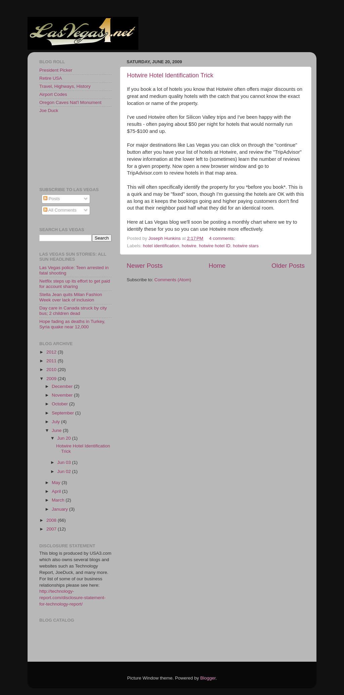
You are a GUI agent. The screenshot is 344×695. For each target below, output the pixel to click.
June (57, 430)
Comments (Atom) (173, 279)
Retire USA (50, 78)
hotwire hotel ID (214, 245)
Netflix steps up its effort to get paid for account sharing (74, 284)
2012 (52, 352)
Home (217, 265)
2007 (52, 529)
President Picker (55, 70)
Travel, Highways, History (65, 86)
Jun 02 (64, 471)
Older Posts (288, 265)
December (63, 386)
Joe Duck (48, 110)
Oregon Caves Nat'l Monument (70, 102)
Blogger (208, 678)
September (63, 412)
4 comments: (222, 238)
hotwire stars (246, 245)
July (56, 421)
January (60, 509)
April (57, 491)
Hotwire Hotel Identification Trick (170, 75)
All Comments (60, 210)
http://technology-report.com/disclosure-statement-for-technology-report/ (72, 598)
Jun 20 (64, 438)
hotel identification (161, 245)
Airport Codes (53, 94)
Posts (51, 198)
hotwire (189, 245)
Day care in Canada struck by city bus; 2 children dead (73, 310)
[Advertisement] (69, 149)
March (59, 500)
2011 (52, 360)
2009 (52, 378)
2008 (52, 520)
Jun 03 (64, 462)
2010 (52, 369)
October (60, 403)
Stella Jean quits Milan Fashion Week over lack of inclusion (70, 297)
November (63, 395)
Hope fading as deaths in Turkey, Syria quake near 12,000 (72, 324)
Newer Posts (145, 265)
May (56, 482)
